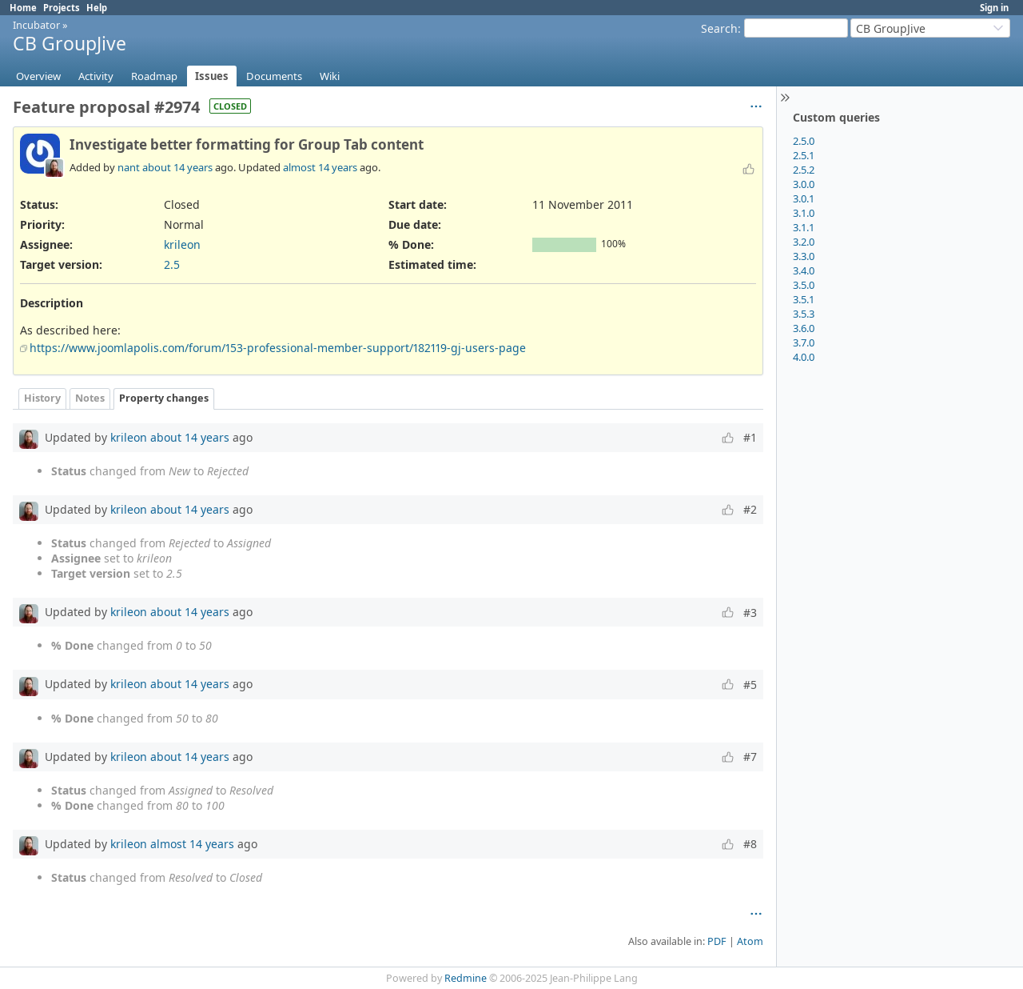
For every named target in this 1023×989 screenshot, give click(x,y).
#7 (750, 756)
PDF (716, 941)
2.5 (172, 264)
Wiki (330, 76)
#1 (750, 437)
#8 (750, 843)
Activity (95, 76)
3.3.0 (803, 256)
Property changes (164, 398)
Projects (61, 8)
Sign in (994, 8)
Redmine (465, 978)
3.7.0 (803, 342)
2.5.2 (803, 169)
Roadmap (154, 76)
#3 (750, 612)
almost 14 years (320, 167)
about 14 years (177, 167)
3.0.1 (803, 198)
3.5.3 (803, 313)
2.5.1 (803, 155)
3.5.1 (803, 299)
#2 (750, 509)
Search (719, 28)
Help (96, 8)
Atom (750, 941)
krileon (182, 244)
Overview (38, 76)
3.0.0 (803, 184)
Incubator (36, 25)
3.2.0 (803, 241)
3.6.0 (803, 328)
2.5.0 (803, 141)
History (42, 398)
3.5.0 (803, 285)
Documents (274, 76)
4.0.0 (803, 357)
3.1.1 (803, 227)
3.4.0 (803, 270)
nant (128, 167)
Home (23, 8)
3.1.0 (803, 213)
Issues (212, 76)
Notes (90, 398)
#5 (750, 684)
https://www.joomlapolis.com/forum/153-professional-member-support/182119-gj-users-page (278, 347)
